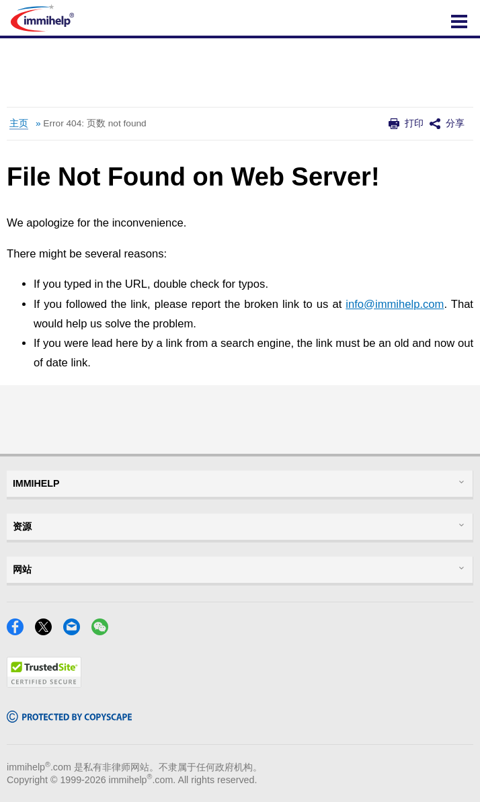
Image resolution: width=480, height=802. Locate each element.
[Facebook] (19, 631)
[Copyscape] (69, 718)
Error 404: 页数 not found (94, 123)
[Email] (75, 631)
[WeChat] (103, 631)
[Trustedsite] (44, 683)
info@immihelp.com (395, 304)
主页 (18, 123)
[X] (47, 631)
